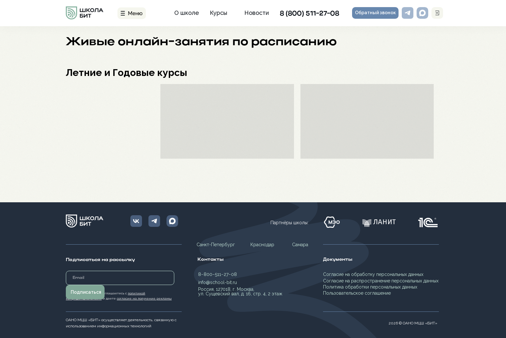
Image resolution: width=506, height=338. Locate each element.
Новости (256, 12)
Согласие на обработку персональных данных (373, 274)
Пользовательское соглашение (357, 293)
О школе (186, 12)
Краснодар (262, 244)
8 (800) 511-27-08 (309, 14)
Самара (300, 244)
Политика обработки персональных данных (370, 287)
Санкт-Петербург (216, 244)
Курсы (218, 12)
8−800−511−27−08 (217, 274)
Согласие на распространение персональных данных (381, 280)
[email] (120, 278)
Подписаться (86, 292)
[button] (375, 13)
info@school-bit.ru (217, 282)
